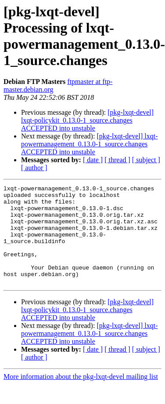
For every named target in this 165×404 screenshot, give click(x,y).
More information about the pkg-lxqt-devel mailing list (81, 396)
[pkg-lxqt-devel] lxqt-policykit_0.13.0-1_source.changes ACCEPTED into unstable (87, 120)
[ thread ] (117, 160)
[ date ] (93, 160)
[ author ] (34, 167)
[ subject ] (146, 160)
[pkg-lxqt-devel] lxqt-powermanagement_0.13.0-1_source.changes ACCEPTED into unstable (89, 144)
